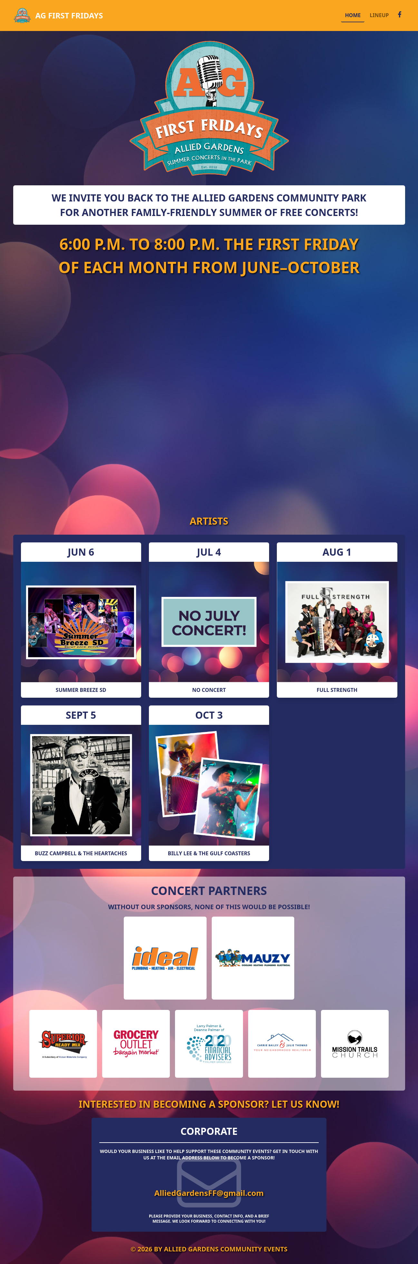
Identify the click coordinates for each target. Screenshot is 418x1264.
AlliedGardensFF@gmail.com (209, 1192)
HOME (353, 15)
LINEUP (379, 15)
